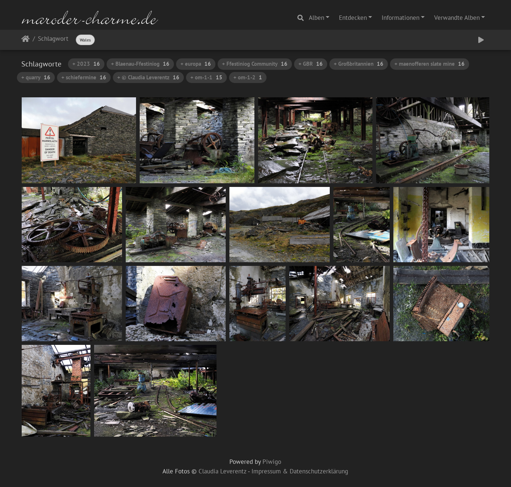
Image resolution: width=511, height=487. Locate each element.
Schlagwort (53, 39)
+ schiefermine (83, 77)
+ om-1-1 (206, 77)
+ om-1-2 (247, 77)
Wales (85, 40)
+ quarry (35, 77)
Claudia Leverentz (222, 471)
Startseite (25, 40)
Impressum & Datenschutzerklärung (299, 471)
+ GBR (311, 63)
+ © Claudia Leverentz (148, 77)
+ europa (196, 63)
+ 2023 (86, 63)
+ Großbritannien (358, 63)
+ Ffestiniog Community (254, 63)
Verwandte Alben (457, 18)
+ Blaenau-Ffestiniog (140, 63)
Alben (316, 18)
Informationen (400, 18)
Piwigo (271, 462)
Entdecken (353, 18)
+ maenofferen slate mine (429, 63)
